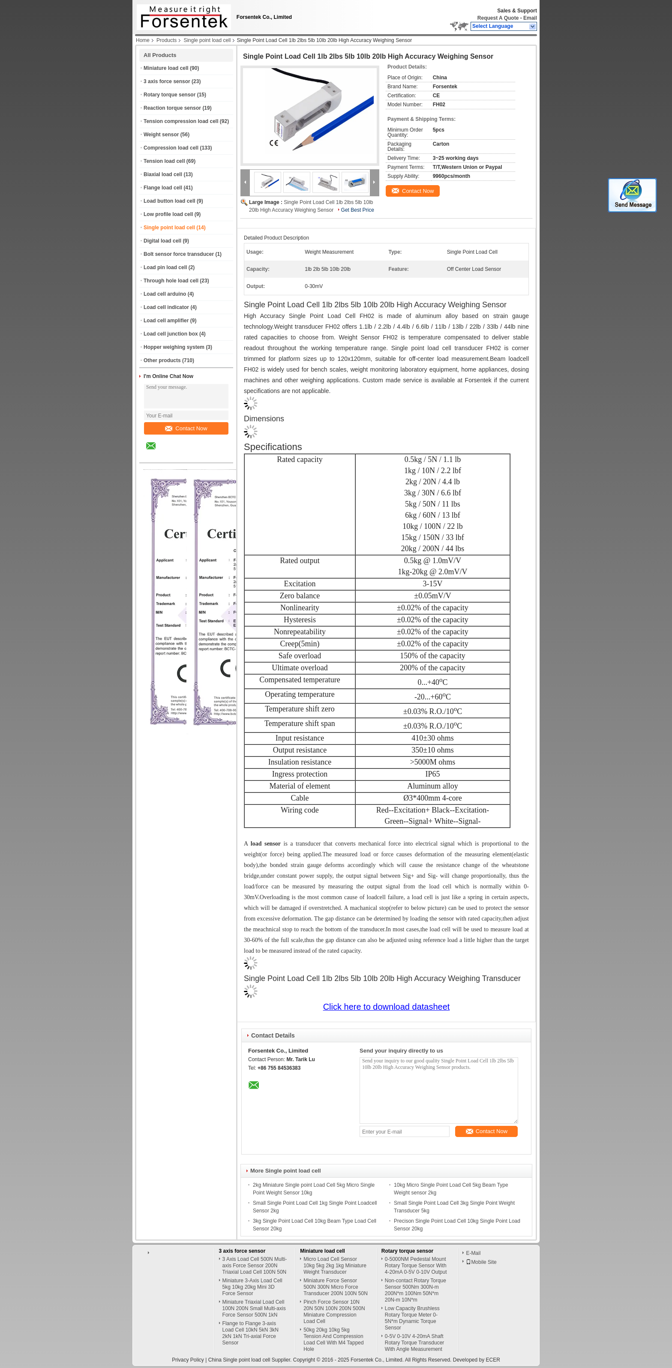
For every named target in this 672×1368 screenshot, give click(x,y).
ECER (493, 1360)
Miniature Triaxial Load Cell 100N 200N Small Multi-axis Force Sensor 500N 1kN (254, 1308)
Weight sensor (161, 135)
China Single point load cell (239, 1360)
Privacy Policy (188, 1360)
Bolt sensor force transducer (179, 254)
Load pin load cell (165, 267)
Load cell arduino (165, 294)
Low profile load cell (168, 214)
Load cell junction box (171, 334)
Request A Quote (498, 18)
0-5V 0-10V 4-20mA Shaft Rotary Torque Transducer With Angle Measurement (414, 1342)
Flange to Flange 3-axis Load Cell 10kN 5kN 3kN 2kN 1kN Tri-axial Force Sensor (250, 1333)
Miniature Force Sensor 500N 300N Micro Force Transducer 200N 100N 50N (335, 1287)
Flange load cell (163, 188)
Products (166, 40)
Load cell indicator (166, 307)
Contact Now (186, 428)
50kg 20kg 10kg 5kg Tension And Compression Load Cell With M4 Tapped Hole (333, 1339)
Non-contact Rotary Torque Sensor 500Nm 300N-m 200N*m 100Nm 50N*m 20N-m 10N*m (415, 1290)
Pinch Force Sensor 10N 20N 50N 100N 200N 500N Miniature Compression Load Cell (334, 1311)
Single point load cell (207, 40)
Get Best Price (357, 210)
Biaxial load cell (163, 174)
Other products (162, 360)
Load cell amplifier (166, 321)
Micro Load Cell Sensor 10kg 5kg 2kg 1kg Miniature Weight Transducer (334, 1265)
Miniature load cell (166, 68)
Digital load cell (162, 241)
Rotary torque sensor (169, 95)
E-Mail (473, 1253)
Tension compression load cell (181, 121)
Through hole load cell (171, 281)
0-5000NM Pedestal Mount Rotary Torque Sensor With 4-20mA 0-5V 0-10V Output (416, 1265)
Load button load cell (169, 201)
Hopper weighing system (174, 347)
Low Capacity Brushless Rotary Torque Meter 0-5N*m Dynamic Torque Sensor (412, 1318)
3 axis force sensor (167, 81)
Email (530, 18)
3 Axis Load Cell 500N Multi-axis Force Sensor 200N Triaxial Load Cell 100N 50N (254, 1265)
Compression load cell (171, 148)
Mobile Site (481, 1262)
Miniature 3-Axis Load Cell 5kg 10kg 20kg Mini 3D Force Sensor (252, 1287)
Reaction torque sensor (172, 108)
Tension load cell (164, 161)
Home (143, 40)
